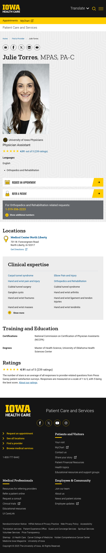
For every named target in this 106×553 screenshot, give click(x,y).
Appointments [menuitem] (10, 20)
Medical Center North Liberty (29, 237)
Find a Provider (18, 39)
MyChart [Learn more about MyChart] (60, 447)
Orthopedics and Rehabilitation (70, 281)
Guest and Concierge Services (62, 529)
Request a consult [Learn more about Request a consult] (12, 498)
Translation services (12, 529)
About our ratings (28, 382)
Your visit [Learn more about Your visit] (60, 442)
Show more (18, 313)
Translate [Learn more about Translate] (77, 8)
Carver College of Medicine (40, 537)
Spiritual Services (86, 529)
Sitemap (6, 537)
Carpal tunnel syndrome (20, 275)
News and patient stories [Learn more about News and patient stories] (68, 498)
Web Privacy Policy (70, 524)
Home (5, 39)
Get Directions (17, 249)
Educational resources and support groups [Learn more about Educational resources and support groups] (77, 472)
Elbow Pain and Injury (65, 275)
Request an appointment (20, 433)
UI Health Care (19, 537)
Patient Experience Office (35, 529)
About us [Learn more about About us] (59, 493)
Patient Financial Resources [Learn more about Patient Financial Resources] (69, 462)
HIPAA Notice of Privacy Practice (43, 524)
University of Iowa (36, 541)
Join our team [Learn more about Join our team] (62, 488)
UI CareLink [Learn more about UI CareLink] (9, 513)
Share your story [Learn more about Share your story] (64, 457)
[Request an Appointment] (53, 182)
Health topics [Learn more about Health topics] (62, 467)
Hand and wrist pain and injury (24, 281)
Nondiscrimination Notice (15, 524)
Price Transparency (31, 532)
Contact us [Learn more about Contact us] (61, 452)
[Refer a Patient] (53, 193)
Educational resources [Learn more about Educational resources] (14, 508)
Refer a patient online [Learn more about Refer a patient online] (14, 493)
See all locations (15, 438)
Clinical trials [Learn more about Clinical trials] (10, 503)
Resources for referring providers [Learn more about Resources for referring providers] (20, 488)
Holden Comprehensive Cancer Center (72, 537)
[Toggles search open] (95, 9)
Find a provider (15, 443)
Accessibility (86, 524)
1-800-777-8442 (11, 457)
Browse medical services (20, 448)
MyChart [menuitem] (25, 20)
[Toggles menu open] (101, 9)
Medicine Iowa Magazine (14, 541)
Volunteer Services (11, 532)
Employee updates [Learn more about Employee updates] (65, 503)
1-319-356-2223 (15, 209)
